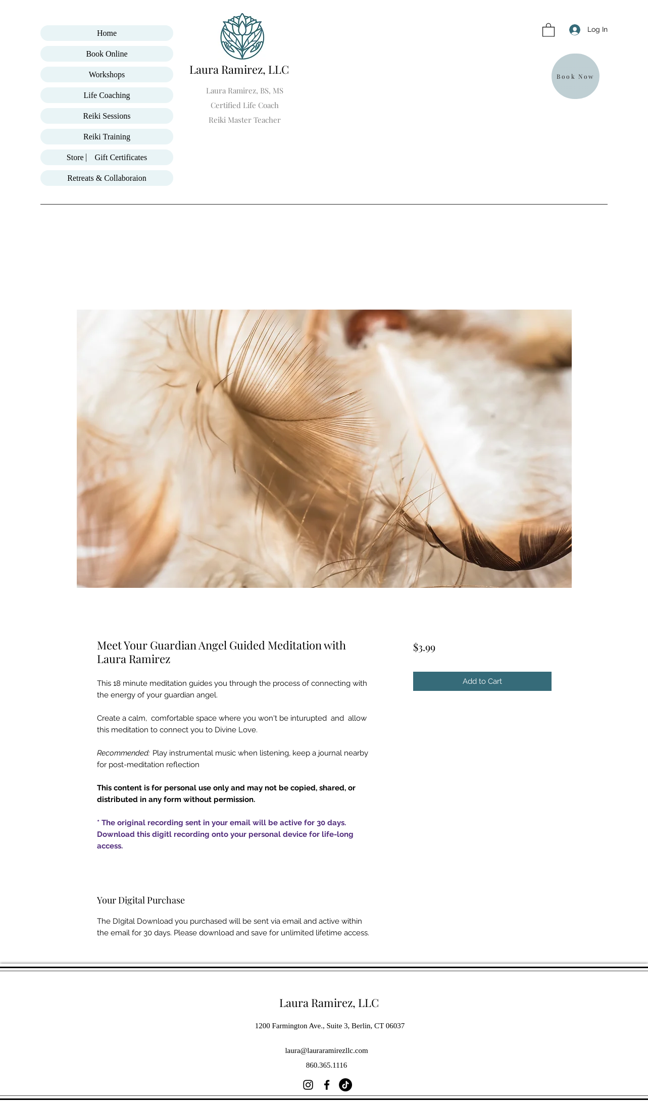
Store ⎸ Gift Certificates (107, 157)
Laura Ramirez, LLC (240, 69)
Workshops (107, 74)
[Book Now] (576, 76)
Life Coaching (107, 95)
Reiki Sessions (107, 116)
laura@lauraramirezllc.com (326, 1050)
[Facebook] (326, 1084)
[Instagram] (308, 1084)
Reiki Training (106, 136)
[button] (548, 29)
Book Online (106, 53)
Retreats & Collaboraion (106, 178)
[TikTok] (345, 1084)
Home (107, 33)
